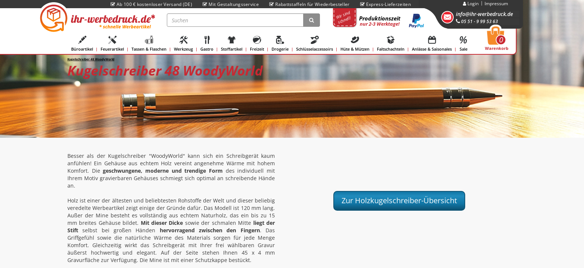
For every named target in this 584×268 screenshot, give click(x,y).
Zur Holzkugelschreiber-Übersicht (399, 200)
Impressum (496, 3)
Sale (463, 44)
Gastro (206, 44)
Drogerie (280, 44)
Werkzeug (183, 44)
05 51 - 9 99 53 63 (477, 21)
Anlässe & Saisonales (432, 44)
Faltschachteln (390, 44)
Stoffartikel (231, 44)
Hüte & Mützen (354, 44)
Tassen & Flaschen (148, 44)
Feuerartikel (112, 44)
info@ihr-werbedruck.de (484, 13)
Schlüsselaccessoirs (314, 44)
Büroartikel (82, 44)
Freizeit (257, 44)
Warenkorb (496, 41)
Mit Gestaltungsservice (231, 4)
